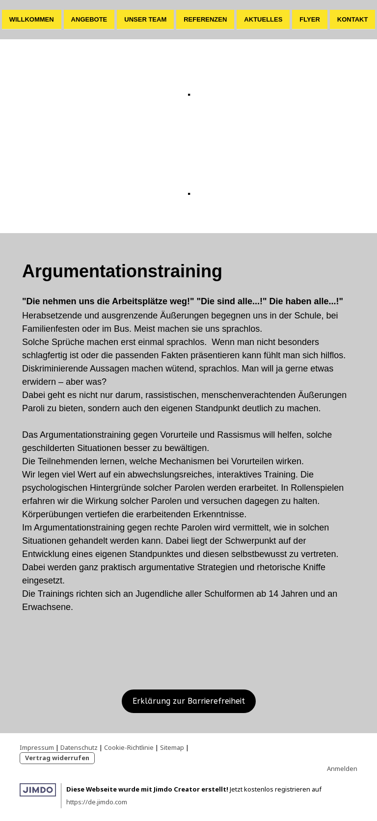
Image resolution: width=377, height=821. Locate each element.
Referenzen (205, 19)
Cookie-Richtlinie (129, 747)
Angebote (89, 19)
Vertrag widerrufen (57, 757)
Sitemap (172, 747)
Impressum (37, 747)
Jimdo (38, 789)
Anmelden (342, 768)
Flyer (309, 19)
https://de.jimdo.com (96, 801)
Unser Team (145, 19)
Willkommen (31, 19)
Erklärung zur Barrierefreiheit (189, 701)
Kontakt (352, 19)
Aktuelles (263, 19)
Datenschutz (79, 747)
